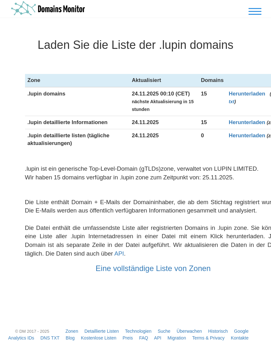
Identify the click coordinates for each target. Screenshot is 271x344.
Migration (176, 337)
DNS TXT (49, 337)
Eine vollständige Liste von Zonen (153, 268)
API (119, 253)
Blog (70, 337)
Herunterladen (247, 94)
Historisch (218, 331)
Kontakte (240, 337)
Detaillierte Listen (101, 331)
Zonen (71, 331)
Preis (128, 337)
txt (231, 101)
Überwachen (189, 331)
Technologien (138, 331)
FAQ (143, 337)
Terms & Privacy (208, 337)
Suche (164, 331)
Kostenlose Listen (98, 337)
